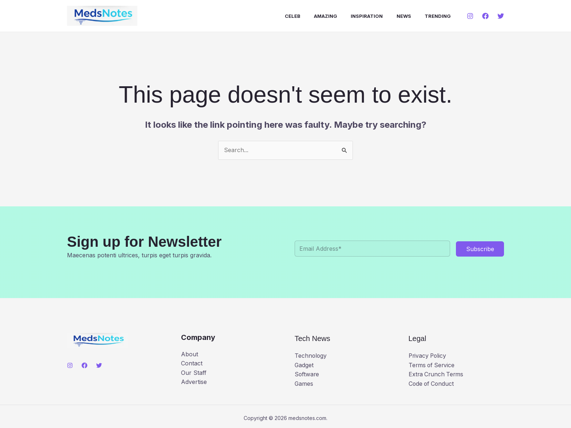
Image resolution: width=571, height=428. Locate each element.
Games (304, 383)
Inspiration (368, 16)
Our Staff (193, 372)
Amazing (328, 16)
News (402, 16)
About (189, 354)
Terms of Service (432, 365)
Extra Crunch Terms (437, 374)
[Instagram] (470, 16)
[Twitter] (500, 16)
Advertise (194, 381)
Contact (191, 363)
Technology (311, 355)
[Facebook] (485, 16)
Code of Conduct (432, 383)
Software (307, 374)
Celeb (297, 16)
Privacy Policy (428, 355)
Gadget (304, 365)
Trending (435, 16)
